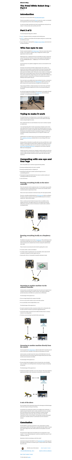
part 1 (22, 36)
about (42, 447)
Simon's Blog (24, 2)
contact (49, 447)
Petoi (36, 20)
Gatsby (29, 457)
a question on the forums (27, 137)
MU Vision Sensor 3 (32, 349)
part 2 (22, 38)
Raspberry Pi (38, 239)
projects (45, 447)
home (21, 454)
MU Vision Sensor (35, 51)
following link (38, 81)
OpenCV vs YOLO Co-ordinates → (45, 450)
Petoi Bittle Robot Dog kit (39, 17)
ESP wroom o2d (40, 195)
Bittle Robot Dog (41, 440)
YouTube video (39, 92)
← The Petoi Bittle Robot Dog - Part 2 (27, 450)
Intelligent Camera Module (39, 41)
